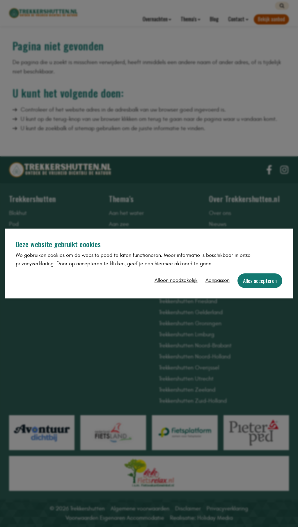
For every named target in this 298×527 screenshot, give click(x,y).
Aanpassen (217, 280)
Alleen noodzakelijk (176, 280)
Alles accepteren (260, 280)
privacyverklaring (35, 264)
